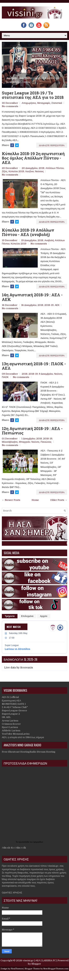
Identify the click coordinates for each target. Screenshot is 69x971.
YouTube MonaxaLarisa (15, 733)
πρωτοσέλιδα (24, 842)
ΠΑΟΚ (5, 377)
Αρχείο (43, 616)
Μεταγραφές (43, 103)
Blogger (36, 963)
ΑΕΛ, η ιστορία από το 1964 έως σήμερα (23, 737)
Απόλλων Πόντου (54, 168)
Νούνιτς (58, 373)
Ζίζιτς (4, 171)
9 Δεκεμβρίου (46, 373)
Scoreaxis (26, 667)
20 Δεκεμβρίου (30, 168)
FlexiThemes (17, 969)
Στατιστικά (57, 103)
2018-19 (49, 305)
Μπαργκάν (24, 441)
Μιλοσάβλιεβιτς (10, 441)
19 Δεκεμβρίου (28, 240)
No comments (10, 106)
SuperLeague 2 (11, 713)
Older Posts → (58, 500)
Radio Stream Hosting (42, 751)
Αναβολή (49, 240)
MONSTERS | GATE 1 (14, 704)
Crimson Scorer (11, 724)
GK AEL (6, 717)
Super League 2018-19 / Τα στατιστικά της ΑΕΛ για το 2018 (33, 95)
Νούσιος (39, 171)
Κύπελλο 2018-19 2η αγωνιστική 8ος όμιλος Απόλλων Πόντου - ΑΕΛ (33, 158)
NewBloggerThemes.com (55, 969)
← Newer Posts (11, 500)
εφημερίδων (38, 842)
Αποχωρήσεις (29, 103)
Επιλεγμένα (27, 616)
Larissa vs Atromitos (17, 649)
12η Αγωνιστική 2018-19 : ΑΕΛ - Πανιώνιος (32, 430)
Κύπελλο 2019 (16, 171)
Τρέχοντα (10, 616)
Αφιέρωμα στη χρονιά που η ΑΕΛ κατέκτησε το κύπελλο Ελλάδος (33, 80)
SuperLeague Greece (14, 710)
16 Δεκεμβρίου (28, 305)
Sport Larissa (10, 727)
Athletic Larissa (11, 730)
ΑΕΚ (57, 305)
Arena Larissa (10, 720)
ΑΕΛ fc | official (10, 697)
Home (35, 500)
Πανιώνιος (46, 441)
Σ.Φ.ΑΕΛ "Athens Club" (15, 707)
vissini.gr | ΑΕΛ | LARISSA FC (39, 960)
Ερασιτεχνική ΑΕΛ (11, 700)
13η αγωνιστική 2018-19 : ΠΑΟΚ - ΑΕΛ (34, 366)
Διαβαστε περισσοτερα (52, 145)
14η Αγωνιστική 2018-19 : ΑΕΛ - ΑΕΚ (32, 297)
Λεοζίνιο (29, 171)
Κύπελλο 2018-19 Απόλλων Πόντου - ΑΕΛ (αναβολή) (28, 232)
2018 (41, 168)
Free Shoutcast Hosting (16, 751)
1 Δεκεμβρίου (28, 438)
